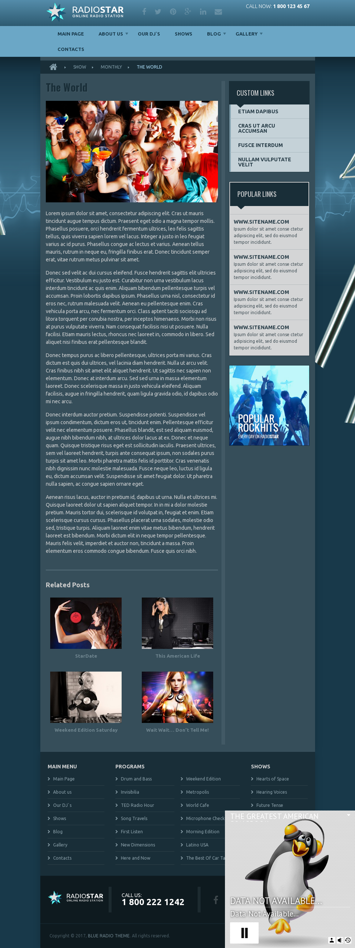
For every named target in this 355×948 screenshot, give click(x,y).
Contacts (71, 49)
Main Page (71, 33)
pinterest (173, 11)
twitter (158, 11)
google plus (188, 11)
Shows (183, 33)
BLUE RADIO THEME (109, 935)
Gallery (247, 33)
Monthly (111, 67)
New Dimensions (138, 844)
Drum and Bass (136, 778)
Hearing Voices (271, 792)
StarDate (86, 655)
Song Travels (134, 818)
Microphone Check (205, 818)
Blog (214, 33)
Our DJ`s (149, 33)
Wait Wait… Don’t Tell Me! (177, 729)
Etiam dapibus (258, 111)
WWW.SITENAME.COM (261, 222)
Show (79, 67)
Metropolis (197, 792)
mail (218, 11)
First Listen (132, 831)
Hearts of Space (272, 778)
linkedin (203, 11)
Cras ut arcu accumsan (256, 128)
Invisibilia (130, 792)
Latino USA (197, 844)
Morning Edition (202, 831)
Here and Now (135, 858)
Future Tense (269, 805)
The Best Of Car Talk (207, 858)
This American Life (177, 655)
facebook (144, 11)
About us (111, 33)
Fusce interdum (260, 145)
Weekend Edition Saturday (86, 729)
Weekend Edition (203, 778)
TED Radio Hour (137, 805)
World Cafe (197, 805)
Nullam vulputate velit (264, 162)
